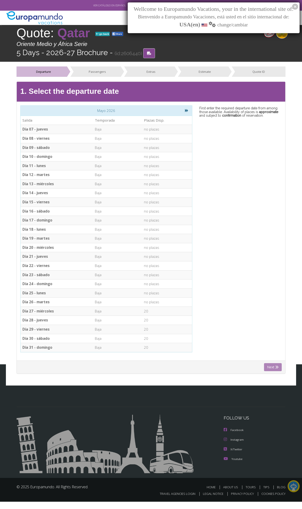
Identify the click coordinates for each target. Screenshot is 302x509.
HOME (213, 494)
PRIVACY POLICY (240, 501)
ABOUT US (232, 494)
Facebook (234, 437)
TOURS (251, 494)
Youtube (233, 466)
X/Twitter (233, 456)
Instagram (234, 447)
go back (102, 34)
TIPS (267, 494)
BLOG (281, 494)
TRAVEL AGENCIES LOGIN (173, 501)
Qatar (75, 33)
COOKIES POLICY (272, 501)
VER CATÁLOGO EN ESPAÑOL (98, 5)
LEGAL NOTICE (210, 501)
